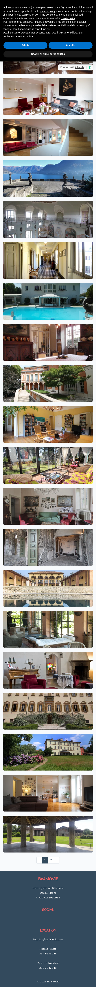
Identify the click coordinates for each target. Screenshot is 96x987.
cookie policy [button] (68, 18)
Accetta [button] (70, 45)
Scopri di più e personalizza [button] (48, 54)
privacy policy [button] (47, 11)
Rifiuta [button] (25, 45)
